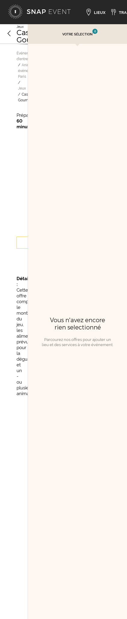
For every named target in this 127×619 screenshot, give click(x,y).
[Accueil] (39, 12)
